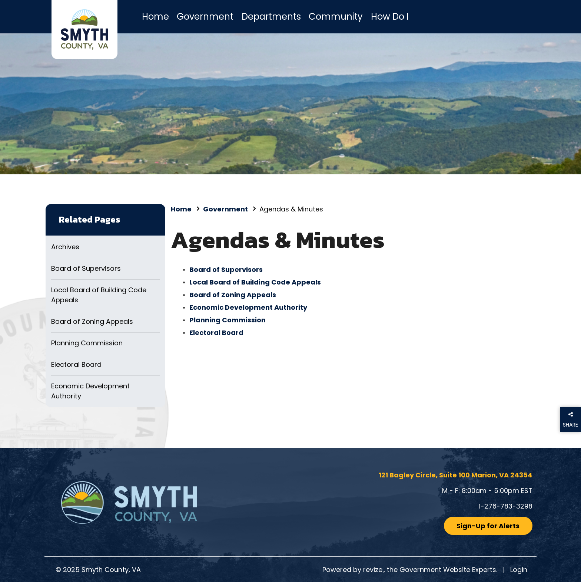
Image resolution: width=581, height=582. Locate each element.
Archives (65, 246)
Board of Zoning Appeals (92, 321)
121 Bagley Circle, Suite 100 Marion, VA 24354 (455, 475)
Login (518, 569)
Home (155, 16)
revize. (373, 569)
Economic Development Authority (90, 391)
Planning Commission (87, 343)
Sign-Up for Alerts (487, 525)
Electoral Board (76, 364)
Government (205, 16)
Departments (271, 16)
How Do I (390, 16)
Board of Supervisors (86, 268)
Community (336, 16)
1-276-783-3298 (505, 506)
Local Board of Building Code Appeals (98, 295)
